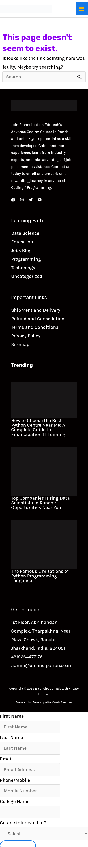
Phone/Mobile (15, 780)
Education (22, 242)
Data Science (25, 233)
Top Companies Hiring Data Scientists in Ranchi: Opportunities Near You (40, 502)
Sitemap (20, 344)
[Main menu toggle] (82, 8)
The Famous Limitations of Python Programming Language (40, 576)
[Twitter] (31, 200)
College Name (14, 801)
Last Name (11, 737)
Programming (26, 259)
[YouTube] (40, 200)
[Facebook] (13, 200)
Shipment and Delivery (35, 310)
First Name (12, 716)
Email (6, 758)
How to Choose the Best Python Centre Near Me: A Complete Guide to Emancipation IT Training (38, 427)
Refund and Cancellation (37, 318)
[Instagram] (22, 200)
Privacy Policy (25, 335)
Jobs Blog (21, 250)
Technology (23, 267)
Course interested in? (23, 822)
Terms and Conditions (34, 327)
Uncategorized (26, 276)
